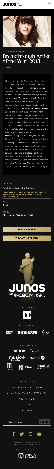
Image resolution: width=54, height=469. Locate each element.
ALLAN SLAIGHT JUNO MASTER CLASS (27, 393)
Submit (44, 422)
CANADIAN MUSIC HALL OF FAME (27, 387)
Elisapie (7, 68)
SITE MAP (27, 410)
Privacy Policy (27, 399)
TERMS (27, 404)
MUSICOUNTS (27, 381)
